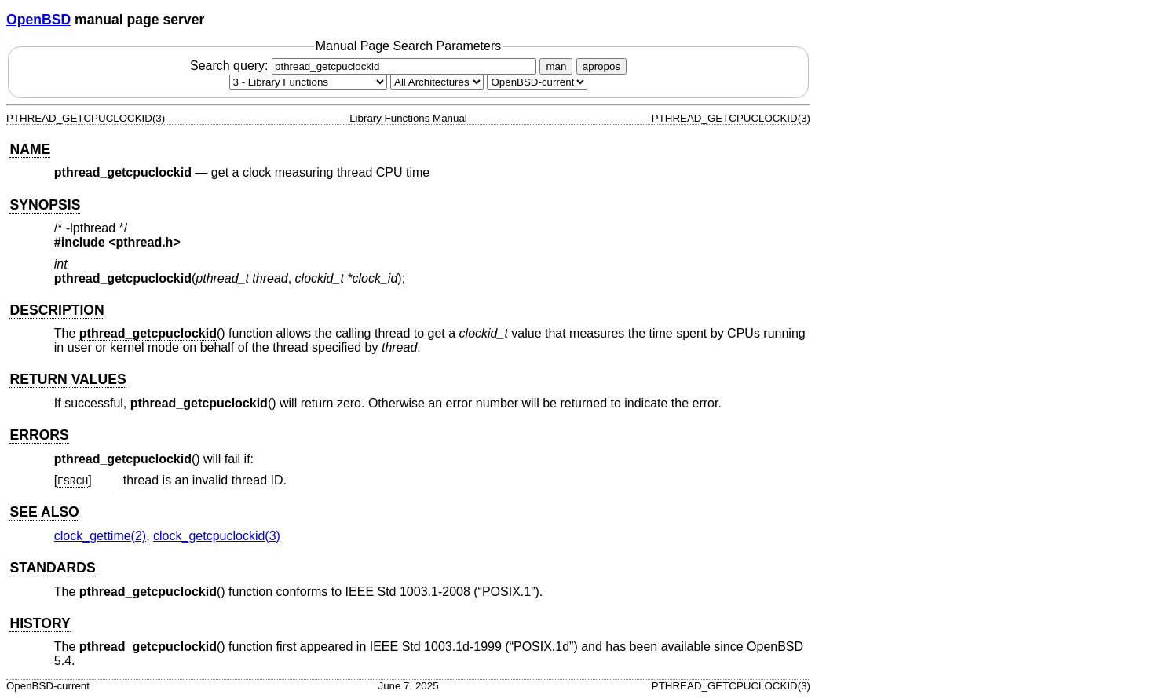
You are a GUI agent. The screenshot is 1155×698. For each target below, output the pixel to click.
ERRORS (38, 435)
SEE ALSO (44, 512)
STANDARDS (52, 568)
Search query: (365, 65)
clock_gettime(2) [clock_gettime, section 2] (100, 536)
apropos (601, 66)
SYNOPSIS (44, 205)
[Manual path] (537, 82)
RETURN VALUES (67, 379)
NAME (29, 149)
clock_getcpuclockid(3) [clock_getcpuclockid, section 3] (216, 536)
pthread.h (145, 242)
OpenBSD (38, 19)
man (556, 66)
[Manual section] (308, 82)
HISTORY (39, 623)
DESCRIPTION (56, 310)
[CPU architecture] (437, 82)
